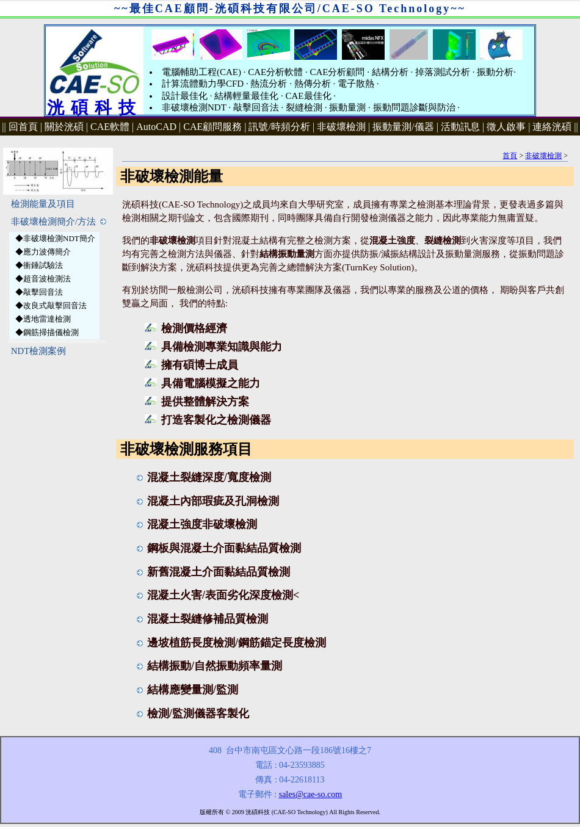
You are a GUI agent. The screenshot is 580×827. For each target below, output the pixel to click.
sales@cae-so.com (310, 794)
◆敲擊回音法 (39, 292)
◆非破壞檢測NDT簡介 (55, 238)
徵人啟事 (506, 126)
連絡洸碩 (551, 126)
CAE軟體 (109, 126)
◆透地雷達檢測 (43, 318)
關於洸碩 (64, 126)
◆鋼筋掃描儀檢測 (47, 332)
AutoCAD (156, 126)
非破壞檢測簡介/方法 (58, 221)
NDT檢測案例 (38, 351)
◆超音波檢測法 (43, 278)
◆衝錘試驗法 (39, 265)
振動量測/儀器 (402, 126)
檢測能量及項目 (43, 204)
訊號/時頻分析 (279, 126)
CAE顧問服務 (212, 126)
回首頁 (23, 126)
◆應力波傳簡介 (43, 251)
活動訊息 (460, 126)
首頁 (509, 155)
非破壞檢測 (341, 126)
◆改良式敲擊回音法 (51, 305)
